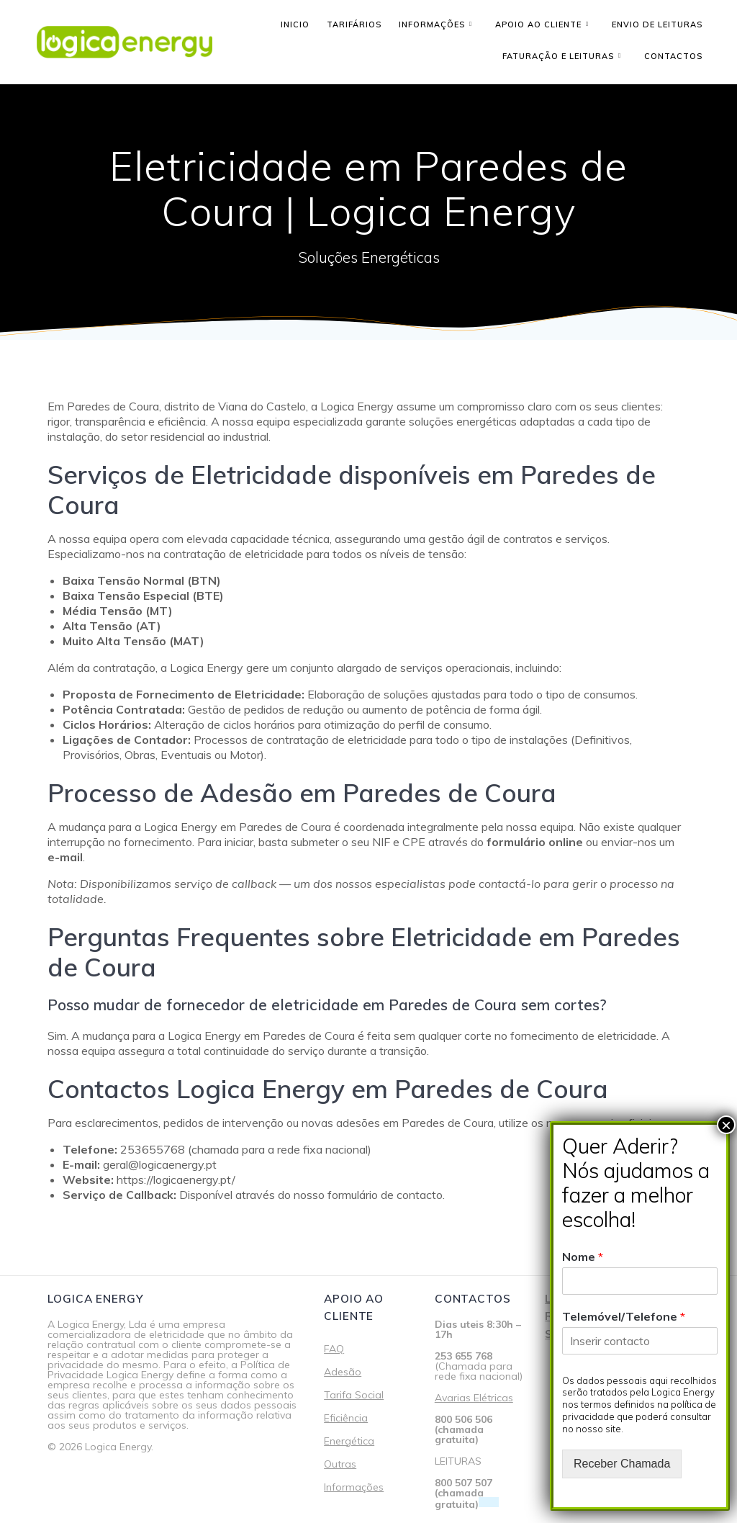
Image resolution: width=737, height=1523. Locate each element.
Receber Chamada (622, 1463)
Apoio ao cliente (538, 24)
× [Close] (726, 1124)
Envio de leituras (657, 24)
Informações (432, 24)
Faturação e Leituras (558, 56)
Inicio (295, 24)
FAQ (334, 1348)
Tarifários (354, 24)
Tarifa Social (354, 1394)
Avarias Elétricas (474, 1397)
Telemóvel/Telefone (623, 1316)
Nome (582, 1256)
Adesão (342, 1371)
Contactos (673, 56)
